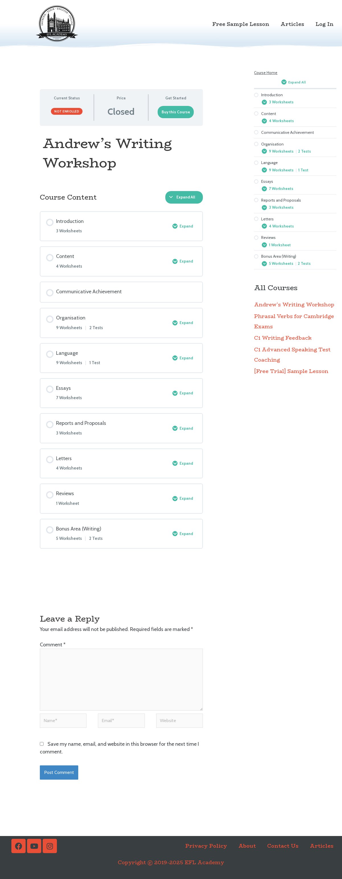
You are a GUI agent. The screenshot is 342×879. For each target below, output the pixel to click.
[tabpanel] (121, 156)
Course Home (265, 72)
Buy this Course (176, 112)
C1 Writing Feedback (283, 345)
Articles (292, 24)
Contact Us (282, 846)
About (247, 846)
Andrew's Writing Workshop (294, 312)
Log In (324, 24)
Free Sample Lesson (240, 24)
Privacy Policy (206, 846)
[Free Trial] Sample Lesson (291, 378)
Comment (52, 645)
